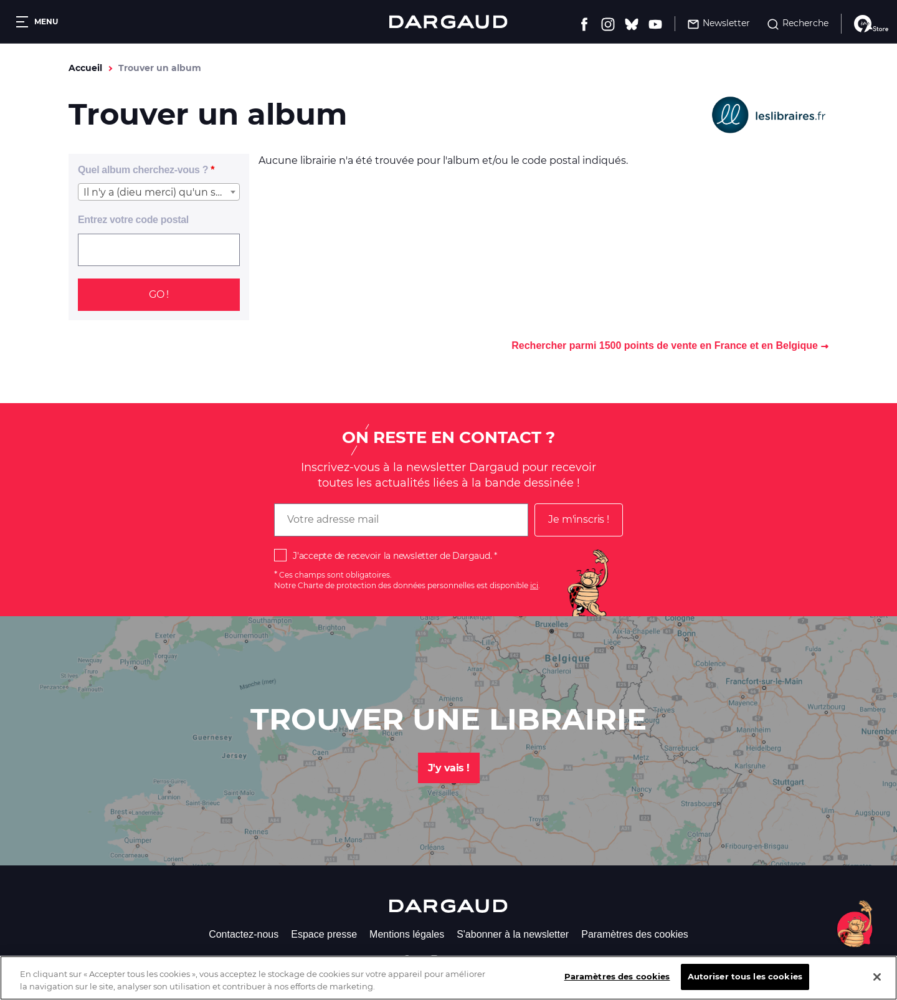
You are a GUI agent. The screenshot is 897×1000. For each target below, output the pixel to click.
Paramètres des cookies (634, 934)
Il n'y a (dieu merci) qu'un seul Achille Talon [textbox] (161, 192)
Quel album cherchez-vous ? (143, 169)
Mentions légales (406, 934)
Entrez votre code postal (133, 219)
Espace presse (324, 934)
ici (534, 585)
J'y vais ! (449, 768)
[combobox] (159, 192)
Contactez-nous (243, 934)
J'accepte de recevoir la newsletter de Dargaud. (392, 555)
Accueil (85, 68)
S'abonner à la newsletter (513, 934)
